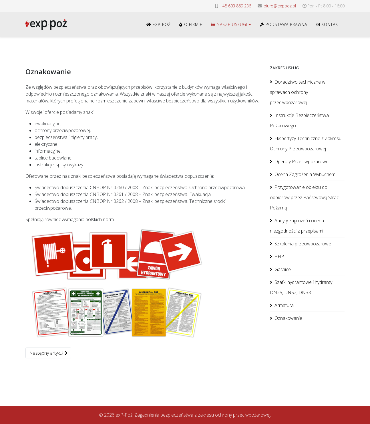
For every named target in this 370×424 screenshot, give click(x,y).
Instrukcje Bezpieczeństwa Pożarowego (299, 120)
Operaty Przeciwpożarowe (301, 161)
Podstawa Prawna (283, 24)
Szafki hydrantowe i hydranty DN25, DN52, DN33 (301, 287)
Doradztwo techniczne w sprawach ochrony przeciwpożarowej (297, 92)
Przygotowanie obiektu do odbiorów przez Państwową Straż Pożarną (304, 197)
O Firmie (190, 24)
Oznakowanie (288, 318)
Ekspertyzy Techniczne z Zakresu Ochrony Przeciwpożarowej (305, 143)
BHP (279, 256)
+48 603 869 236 (235, 6)
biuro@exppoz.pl (280, 6)
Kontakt (328, 24)
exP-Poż (158, 24)
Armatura (284, 305)
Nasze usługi (229, 24)
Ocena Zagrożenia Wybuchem (304, 174)
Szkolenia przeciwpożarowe (302, 244)
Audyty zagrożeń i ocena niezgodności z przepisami (297, 225)
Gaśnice (282, 269)
